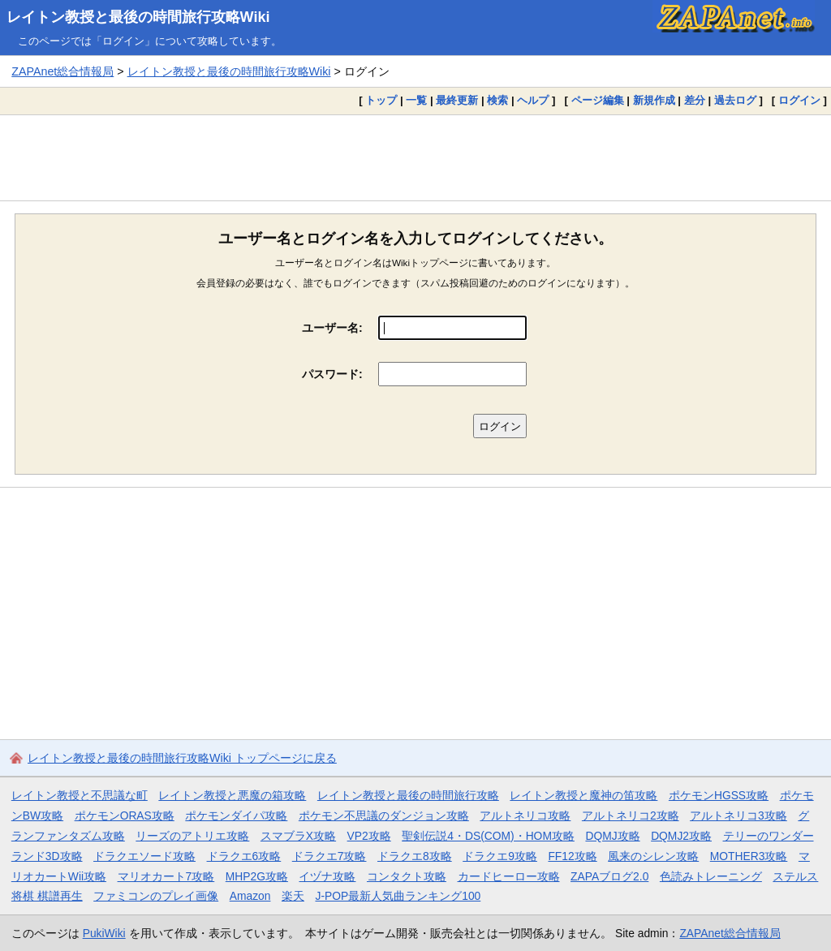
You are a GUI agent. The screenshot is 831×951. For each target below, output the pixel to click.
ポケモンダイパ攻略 (236, 815)
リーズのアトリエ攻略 (192, 835)
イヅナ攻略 (327, 876)
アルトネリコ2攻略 (630, 815)
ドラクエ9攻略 (500, 856)
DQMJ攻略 (612, 835)
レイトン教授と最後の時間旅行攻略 (408, 795)
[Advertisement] (415, 157)
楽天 (293, 895)
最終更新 (457, 100)
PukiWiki (104, 933)
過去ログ (735, 100)
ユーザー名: (332, 327)
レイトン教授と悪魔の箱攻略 (232, 795)
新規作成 (654, 100)
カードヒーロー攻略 (509, 876)
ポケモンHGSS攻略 (719, 795)
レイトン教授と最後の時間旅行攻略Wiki (138, 17)
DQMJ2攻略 (681, 835)
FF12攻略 (572, 856)
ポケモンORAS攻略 (124, 815)
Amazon (250, 895)
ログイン (799, 100)
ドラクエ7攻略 (329, 856)
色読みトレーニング (711, 876)
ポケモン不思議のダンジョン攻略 (384, 815)
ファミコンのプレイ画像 (155, 895)
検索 (497, 100)
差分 (694, 100)
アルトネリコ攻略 (525, 815)
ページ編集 (597, 100)
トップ (381, 100)
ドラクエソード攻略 (144, 856)
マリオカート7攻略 (166, 876)
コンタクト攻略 (406, 876)
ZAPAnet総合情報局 (62, 71)
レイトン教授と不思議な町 (79, 795)
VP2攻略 (369, 835)
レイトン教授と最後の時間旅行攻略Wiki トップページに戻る (182, 757)
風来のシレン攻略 (653, 856)
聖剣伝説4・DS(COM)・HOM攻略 (488, 835)
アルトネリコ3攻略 (738, 815)
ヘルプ (533, 100)
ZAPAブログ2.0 (609, 876)
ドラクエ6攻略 (244, 856)
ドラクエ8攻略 (414, 856)
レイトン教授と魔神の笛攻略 (583, 795)
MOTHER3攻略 (749, 856)
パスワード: (332, 374)
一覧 (416, 100)
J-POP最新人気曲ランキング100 (397, 895)
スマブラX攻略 (298, 835)
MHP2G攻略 (257, 876)
